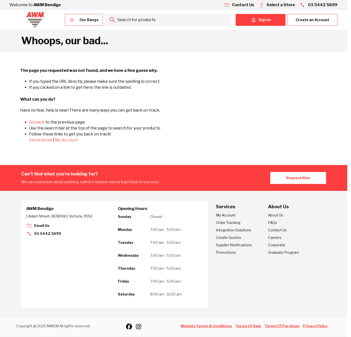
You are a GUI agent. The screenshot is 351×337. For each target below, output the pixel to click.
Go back (37, 122)
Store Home (40, 140)
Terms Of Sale (248, 326)
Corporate (276, 245)
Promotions (226, 252)
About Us (275, 215)
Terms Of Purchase (282, 326)
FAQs (272, 222)
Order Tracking (228, 222)
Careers (274, 237)
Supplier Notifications (234, 245)
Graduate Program (283, 252)
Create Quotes (228, 237)
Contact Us (277, 230)
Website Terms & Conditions (206, 326)
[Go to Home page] (35, 20)
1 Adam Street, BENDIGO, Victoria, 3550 (59, 216)
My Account (66, 140)
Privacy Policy (315, 326)
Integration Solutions (233, 230)
